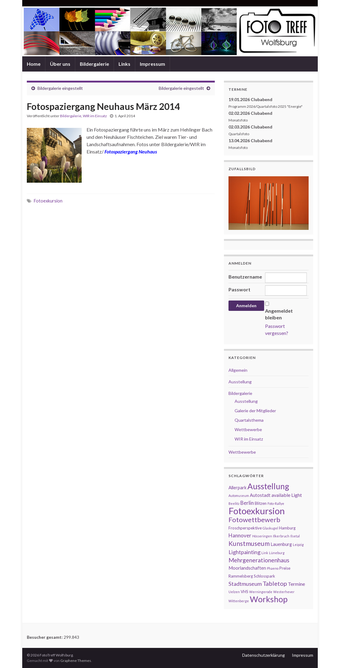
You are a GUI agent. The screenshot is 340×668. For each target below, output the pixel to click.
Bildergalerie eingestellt (60, 88)
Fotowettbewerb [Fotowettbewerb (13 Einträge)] (254, 519)
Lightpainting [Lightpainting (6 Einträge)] (244, 552)
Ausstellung (240, 381)
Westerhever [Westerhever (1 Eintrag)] (284, 592)
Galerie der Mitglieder (255, 410)
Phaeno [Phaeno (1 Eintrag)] (272, 568)
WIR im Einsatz (95, 116)
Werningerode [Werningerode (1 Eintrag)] (260, 592)
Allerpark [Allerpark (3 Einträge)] (237, 487)
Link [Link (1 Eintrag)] (264, 553)
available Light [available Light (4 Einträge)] (286, 495)
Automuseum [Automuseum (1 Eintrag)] (238, 495)
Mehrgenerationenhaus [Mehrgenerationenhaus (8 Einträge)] (258, 560)
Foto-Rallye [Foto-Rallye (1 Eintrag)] (275, 503)
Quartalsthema (249, 420)
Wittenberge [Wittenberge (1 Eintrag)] (238, 601)
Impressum (152, 64)
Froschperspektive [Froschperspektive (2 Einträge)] (245, 528)
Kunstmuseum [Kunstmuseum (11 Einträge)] (249, 543)
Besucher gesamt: (45, 637)
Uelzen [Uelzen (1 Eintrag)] (234, 592)
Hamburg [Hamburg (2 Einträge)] (287, 528)
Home (34, 64)
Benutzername (245, 277)
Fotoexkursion (48, 200)
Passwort (239, 289)
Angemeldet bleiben (279, 314)
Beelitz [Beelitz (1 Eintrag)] (233, 503)
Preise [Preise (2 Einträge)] (284, 568)
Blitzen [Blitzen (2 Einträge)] (261, 503)
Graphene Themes (75, 660)
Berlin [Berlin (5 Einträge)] (247, 503)
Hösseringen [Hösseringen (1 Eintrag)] (262, 536)
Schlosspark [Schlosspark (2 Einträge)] (264, 576)
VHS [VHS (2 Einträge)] (244, 591)
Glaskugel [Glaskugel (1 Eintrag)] (270, 528)
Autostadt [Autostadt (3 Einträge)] (260, 495)
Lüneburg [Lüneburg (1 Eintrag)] (277, 553)
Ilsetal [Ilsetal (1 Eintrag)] (295, 536)
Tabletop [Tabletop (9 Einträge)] (275, 583)
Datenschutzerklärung (263, 655)
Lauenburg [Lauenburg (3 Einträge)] (281, 544)
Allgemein (237, 370)
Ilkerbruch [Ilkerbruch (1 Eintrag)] (281, 536)
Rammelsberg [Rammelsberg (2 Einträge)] (240, 576)
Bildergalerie (94, 64)
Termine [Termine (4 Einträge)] (296, 584)
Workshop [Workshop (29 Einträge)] (269, 599)
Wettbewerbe (248, 429)
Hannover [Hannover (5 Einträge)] (239, 535)
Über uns (60, 64)
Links (124, 64)
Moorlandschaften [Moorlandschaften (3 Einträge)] (247, 568)
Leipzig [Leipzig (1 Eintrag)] (298, 545)
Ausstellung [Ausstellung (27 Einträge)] (268, 486)
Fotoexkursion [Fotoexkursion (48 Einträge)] (256, 510)
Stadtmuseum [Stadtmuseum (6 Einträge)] (245, 583)
